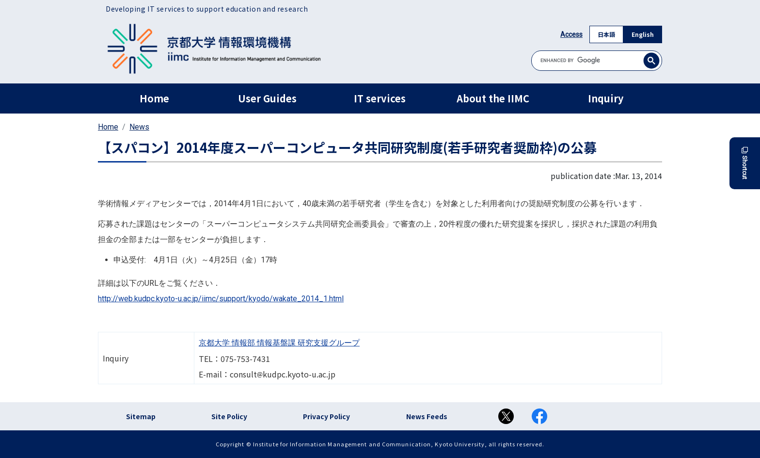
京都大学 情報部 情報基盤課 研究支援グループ (279, 342)
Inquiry (605, 98)
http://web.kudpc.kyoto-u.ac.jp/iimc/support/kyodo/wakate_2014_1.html (221, 298)
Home (154, 98)
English (643, 34)
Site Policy (229, 416)
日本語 (606, 34)
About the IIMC (493, 98)
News (139, 126)
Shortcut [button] (744, 163)
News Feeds (426, 416)
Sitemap (141, 416)
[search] (596, 60)
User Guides (267, 98)
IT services (380, 98)
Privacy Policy (326, 416)
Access (571, 34)
